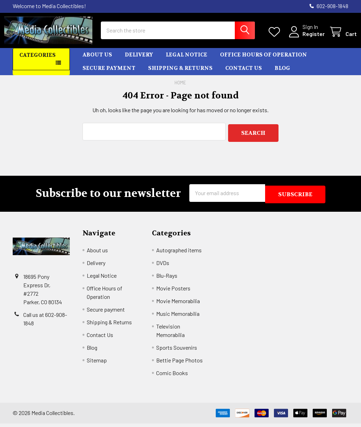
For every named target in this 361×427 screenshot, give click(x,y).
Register (305, 38)
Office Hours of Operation (263, 61)
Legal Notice (186, 61)
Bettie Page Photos (179, 363)
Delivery (139, 61)
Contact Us (243, 74)
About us (97, 61)
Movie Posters (173, 291)
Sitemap (97, 363)
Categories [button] (37, 61)
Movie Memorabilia (178, 304)
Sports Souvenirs (176, 351)
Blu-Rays (166, 279)
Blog (282, 74)
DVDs (162, 266)
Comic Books (172, 376)
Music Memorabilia (178, 317)
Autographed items (179, 253)
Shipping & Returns (180, 74)
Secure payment (108, 74)
